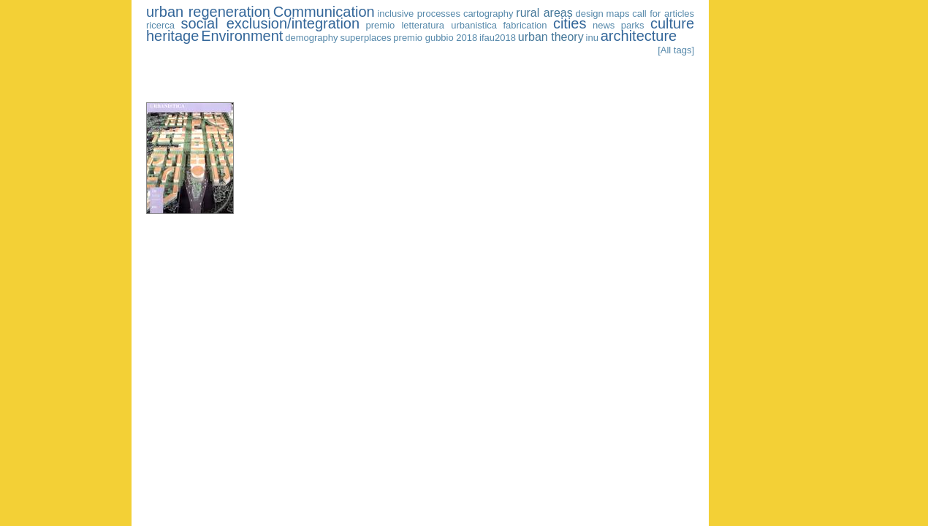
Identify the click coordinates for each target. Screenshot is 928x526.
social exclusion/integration (270, 23)
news (604, 25)
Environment (242, 36)
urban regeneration (208, 12)
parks (632, 25)
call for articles (663, 13)
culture (672, 23)
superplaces (365, 37)
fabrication (525, 25)
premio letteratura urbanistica (432, 25)
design (590, 13)
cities (570, 23)
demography (311, 37)
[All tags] (676, 50)
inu (592, 37)
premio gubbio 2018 (435, 37)
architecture (639, 36)
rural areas (544, 13)
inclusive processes (418, 13)
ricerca (160, 25)
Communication (324, 12)
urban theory (551, 37)
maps (618, 13)
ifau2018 (497, 37)
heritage (172, 36)
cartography (488, 13)
